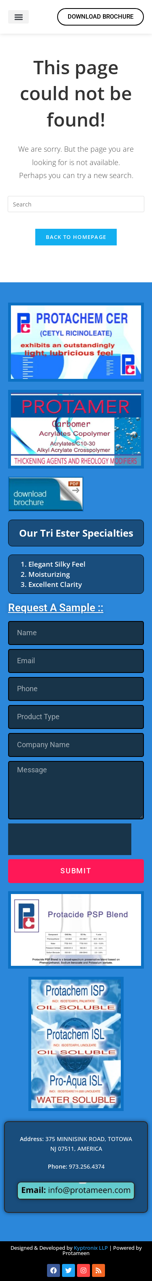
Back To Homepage (76, 237)
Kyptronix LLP (91, 1247)
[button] (18, 17)
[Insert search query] (76, 204)
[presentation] (69, 839)
